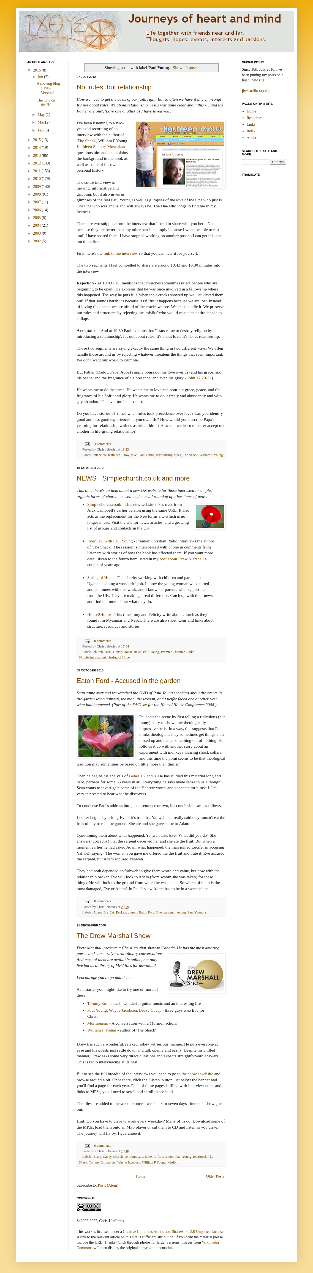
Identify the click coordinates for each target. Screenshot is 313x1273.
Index (251, 131)
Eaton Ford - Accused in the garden (129, 680)
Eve (159, 912)
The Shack (86, 140)
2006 (37, 210)
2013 (37, 155)
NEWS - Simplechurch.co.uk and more (133, 478)
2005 (37, 218)
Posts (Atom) (108, 1185)
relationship (164, 455)
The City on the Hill (46, 102)
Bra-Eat (109, 912)
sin (207, 912)
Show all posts (185, 67)
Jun (41, 77)
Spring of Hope (100, 577)
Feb (41, 130)
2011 (37, 171)
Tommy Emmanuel (103, 1003)
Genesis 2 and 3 (142, 775)
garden (168, 912)
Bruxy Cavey (102, 1157)
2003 (37, 233)
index (149, 1157)
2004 (37, 225)
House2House (99, 614)
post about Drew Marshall (182, 558)
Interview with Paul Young (110, 541)
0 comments (102, 641)
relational (199, 1157)
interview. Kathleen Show (111, 455)
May (42, 115)
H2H (108, 652)
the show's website (197, 1073)
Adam (97, 912)
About (251, 138)
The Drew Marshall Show (114, 935)
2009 (37, 187)
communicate (133, 1157)
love (134, 455)
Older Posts (215, 1176)
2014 (37, 148)
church (98, 652)
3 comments (102, 444)
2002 (37, 241)
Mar (41, 122)
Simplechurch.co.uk (104, 504)
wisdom (172, 1162)
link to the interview (121, 253)
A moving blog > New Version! (48, 88)
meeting (180, 912)
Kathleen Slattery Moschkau (101, 146)
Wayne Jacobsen (128, 1162)
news (137, 652)
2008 (37, 194)
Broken (121, 912)
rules (177, 455)
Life (157, 1157)
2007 (37, 202)
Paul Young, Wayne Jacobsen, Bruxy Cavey (124, 1010)
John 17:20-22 (199, 377)
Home (140, 1176)
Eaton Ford (146, 912)
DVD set (140, 704)
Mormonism (97, 1023)
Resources (255, 118)
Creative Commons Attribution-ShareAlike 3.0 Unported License (173, 1232)
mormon (168, 1157)
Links (251, 124)
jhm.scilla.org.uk (256, 91)
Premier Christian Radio (177, 652)
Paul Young (146, 455)
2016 (37, 70)
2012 (37, 163)
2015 (37, 140)
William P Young (211, 455)
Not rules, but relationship (114, 87)
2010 (37, 179)
